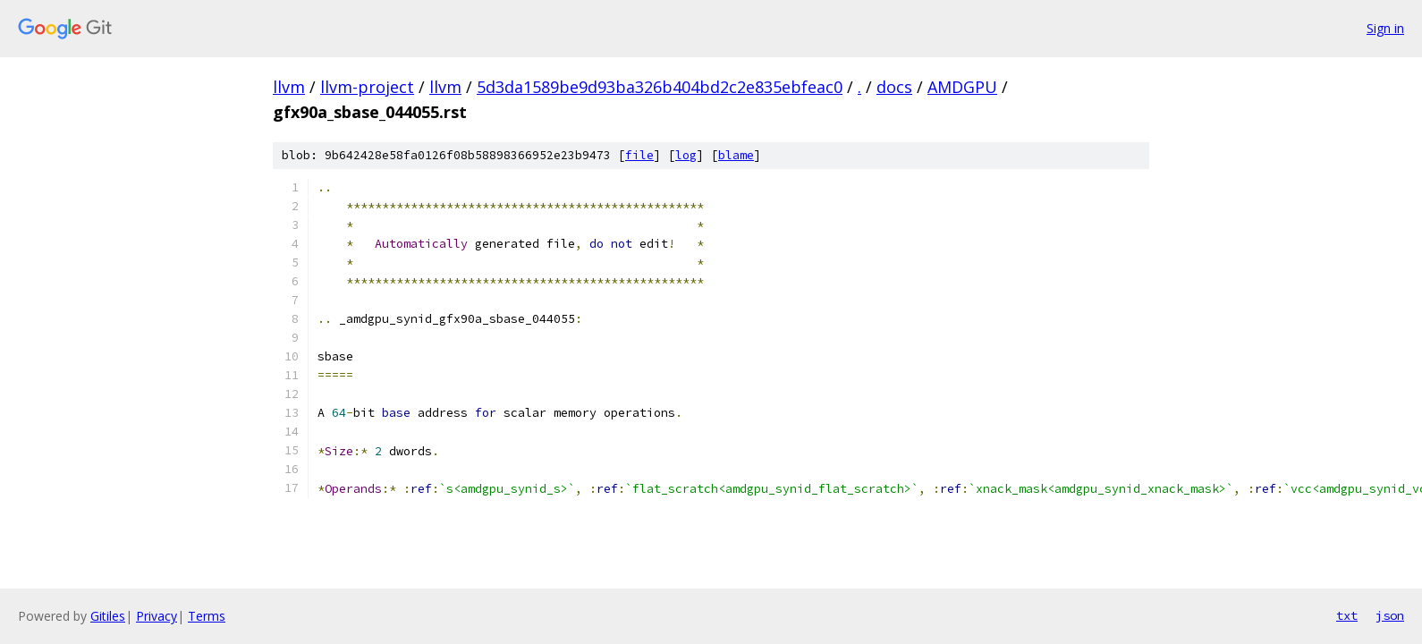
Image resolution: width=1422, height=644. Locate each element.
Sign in (1385, 28)
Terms (206, 615)
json (1389, 615)
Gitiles (107, 615)
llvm (289, 86)
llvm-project (367, 86)
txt (1347, 615)
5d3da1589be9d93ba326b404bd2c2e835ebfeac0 (659, 86)
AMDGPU (962, 86)
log (686, 155)
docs (894, 86)
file (639, 155)
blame (736, 155)
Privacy (156, 615)
